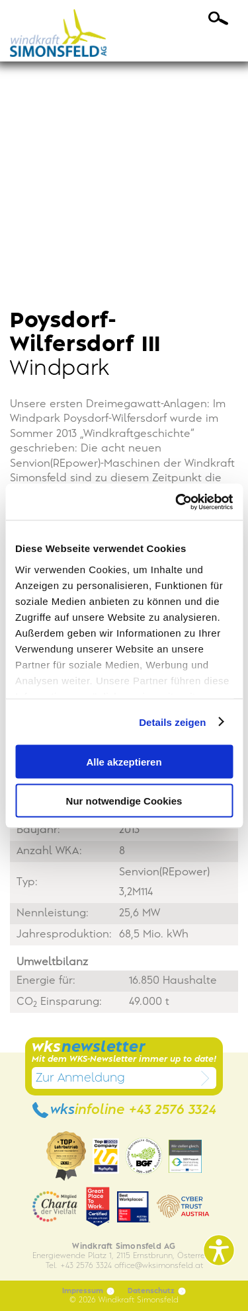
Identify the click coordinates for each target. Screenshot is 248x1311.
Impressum (88, 1291)
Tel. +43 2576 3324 (79, 1265)
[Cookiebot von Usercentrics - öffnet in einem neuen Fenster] (176, 501)
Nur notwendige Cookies (124, 800)
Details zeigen (172, 721)
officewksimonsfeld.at (158, 1265)
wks (124, 1110)
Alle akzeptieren (123, 762)
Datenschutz (157, 1291)
